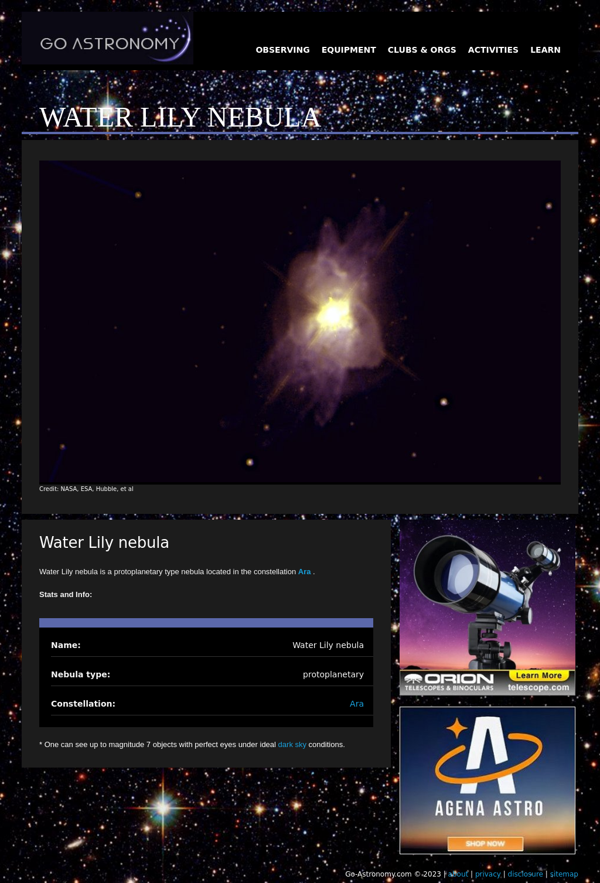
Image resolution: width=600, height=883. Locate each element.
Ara (305, 571)
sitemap (564, 874)
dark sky (292, 744)
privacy (488, 874)
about (458, 874)
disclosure (525, 874)
